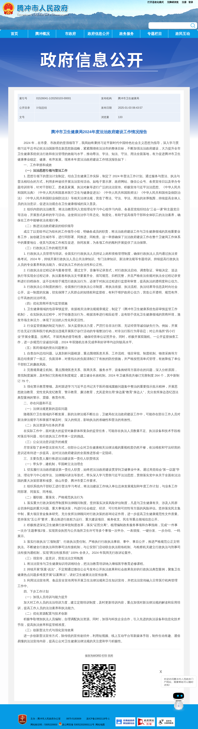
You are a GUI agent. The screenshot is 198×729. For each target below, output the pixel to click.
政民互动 (182, 34)
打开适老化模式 (156, 2)
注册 (184, 2)
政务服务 (126, 34)
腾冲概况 (42, 34)
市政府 (70, 34)
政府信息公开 (98, 34)
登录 (190, 2)
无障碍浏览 (173, 2)
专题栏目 (154, 34)
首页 (14, 34)
